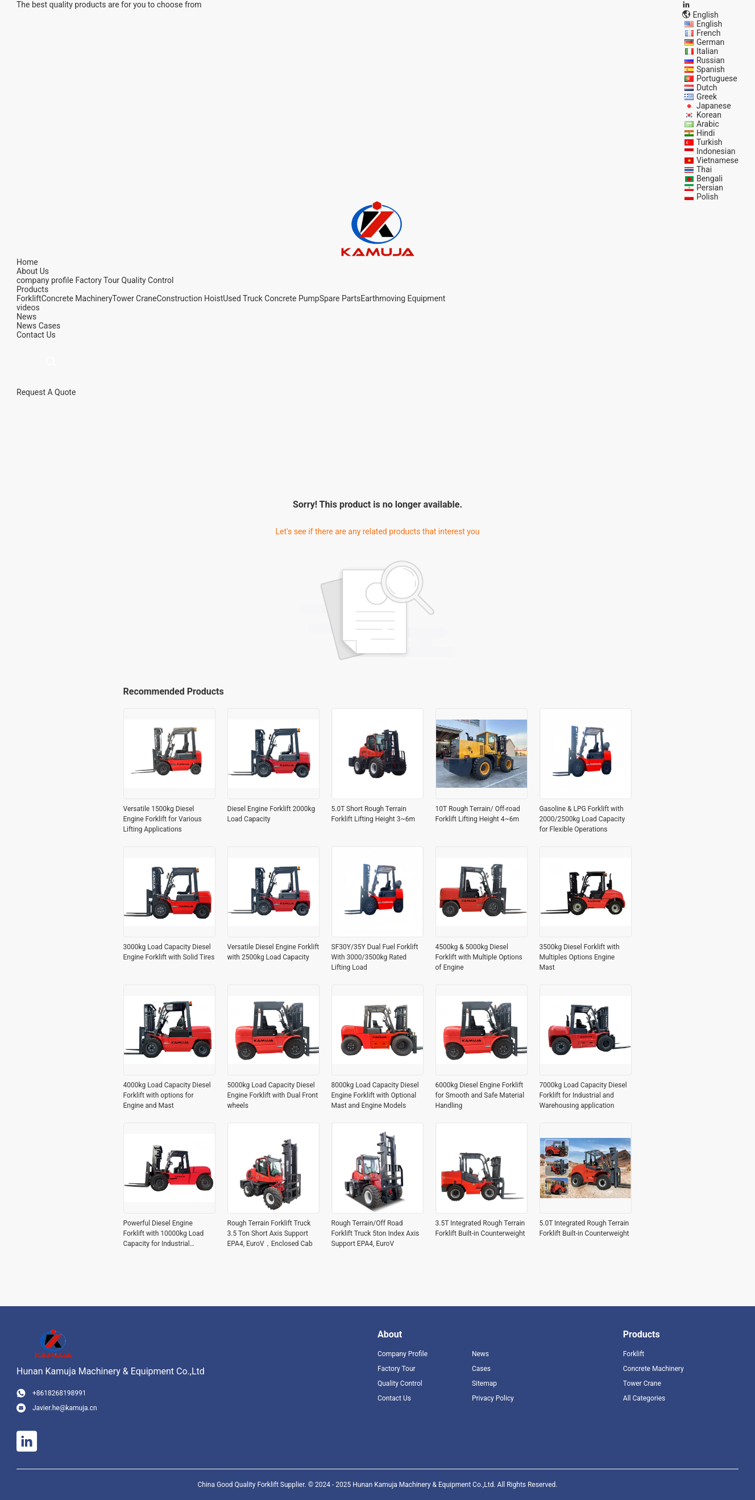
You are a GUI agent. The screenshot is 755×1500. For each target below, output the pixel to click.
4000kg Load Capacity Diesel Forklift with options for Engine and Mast (167, 1095)
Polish (707, 196)
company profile (44, 280)
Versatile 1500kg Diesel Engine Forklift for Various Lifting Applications (162, 819)
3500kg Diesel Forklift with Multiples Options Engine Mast (580, 957)
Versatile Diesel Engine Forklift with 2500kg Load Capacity (273, 952)
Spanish (710, 69)
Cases (50, 325)
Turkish (709, 142)
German (710, 42)
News (26, 325)
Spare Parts (340, 298)
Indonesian (716, 151)
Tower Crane (134, 298)
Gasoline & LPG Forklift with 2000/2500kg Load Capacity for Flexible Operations (582, 819)
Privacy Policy (493, 1398)
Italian (707, 51)
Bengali (709, 178)
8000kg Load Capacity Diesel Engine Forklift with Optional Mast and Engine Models (375, 1095)
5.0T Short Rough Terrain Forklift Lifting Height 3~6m (373, 814)
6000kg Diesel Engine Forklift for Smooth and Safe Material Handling (480, 1095)
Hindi (705, 133)
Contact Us (394, 1398)
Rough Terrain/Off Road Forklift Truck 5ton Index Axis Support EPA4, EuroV (375, 1233)
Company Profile (403, 1354)
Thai (704, 169)
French (708, 33)
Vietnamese (717, 160)
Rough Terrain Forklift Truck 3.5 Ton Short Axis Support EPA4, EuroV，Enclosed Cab (270, 1233)
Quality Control (148, 280)
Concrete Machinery (77, 298)
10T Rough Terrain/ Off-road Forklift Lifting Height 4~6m (477, 814)
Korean (708, 114)
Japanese (713, 105)
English (709, 23)
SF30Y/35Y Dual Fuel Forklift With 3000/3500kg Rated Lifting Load (374, 957)
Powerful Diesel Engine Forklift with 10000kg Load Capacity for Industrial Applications (163, 1234)
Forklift (29, 298)
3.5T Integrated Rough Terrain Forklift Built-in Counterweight (480, 1228)
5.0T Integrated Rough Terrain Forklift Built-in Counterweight (584, 1228)
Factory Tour (97, 280)
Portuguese (716, 78)
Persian (709, 187)
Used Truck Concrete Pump (271, 298)
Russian (710, 60)
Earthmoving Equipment (402, 298)
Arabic (707, 123)
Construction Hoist (189, 298)
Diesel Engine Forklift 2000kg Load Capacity (271, 814)
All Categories (644, 1398)
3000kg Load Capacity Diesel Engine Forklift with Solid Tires (169, 952)
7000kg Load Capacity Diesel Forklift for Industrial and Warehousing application (583, 1095)
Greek (706, 96)
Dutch (706, 87)
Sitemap (484, 1383)
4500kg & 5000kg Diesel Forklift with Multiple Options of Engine (478, 957)
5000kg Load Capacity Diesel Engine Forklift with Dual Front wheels (272, 1095)
